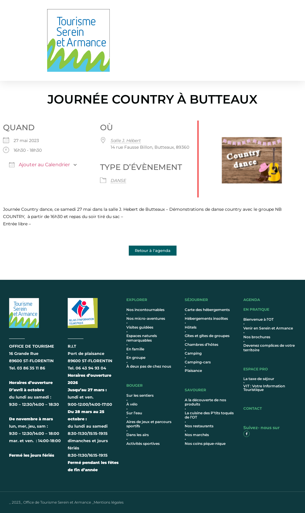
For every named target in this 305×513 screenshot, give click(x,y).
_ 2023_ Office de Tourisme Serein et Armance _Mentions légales (66, 502)
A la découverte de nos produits (205, 402)
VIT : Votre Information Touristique (264, 388)
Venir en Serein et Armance (268, 328)
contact (252, 408)
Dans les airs (137, 434)
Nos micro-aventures (145, 318)
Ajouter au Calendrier (39, 164)
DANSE (118, 180)
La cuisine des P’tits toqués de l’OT (209, 415)
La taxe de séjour (258, 378)
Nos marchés (197, 434)
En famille (135, 349)
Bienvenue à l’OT (258, 319)
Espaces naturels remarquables (141, 337)
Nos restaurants (199, 426)
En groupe (135, 357)
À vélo (132, 404)
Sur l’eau (134, 413)
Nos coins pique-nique (205, 443)
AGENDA (251, 299)
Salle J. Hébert (126, 140)
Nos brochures (256, 337)
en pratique (256, 309)
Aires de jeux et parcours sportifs (148, 423)
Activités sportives (143, 443)
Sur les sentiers (140, 395)
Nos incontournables (145, 309)
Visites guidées (139, 327)
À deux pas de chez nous (148, 366)
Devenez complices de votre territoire (269, 347)
